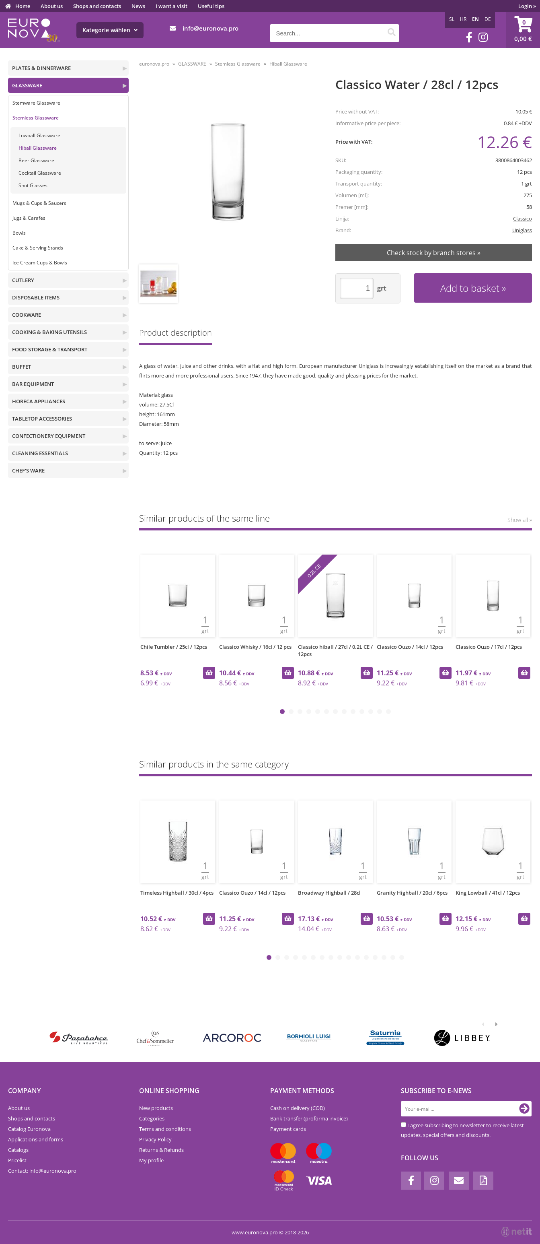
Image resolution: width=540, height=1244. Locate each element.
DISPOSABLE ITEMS (36, 297)
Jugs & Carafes (28, 218)
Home (22, 6)
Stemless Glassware (35, 117)
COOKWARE (26, 314)
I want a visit (171, 6)
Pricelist (17, 1160)
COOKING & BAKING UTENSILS (49, 332)
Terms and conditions (165, 1129)
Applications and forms (35, 1139)
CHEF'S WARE (28, 470)
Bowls (19, 232)
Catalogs (18, 1149)
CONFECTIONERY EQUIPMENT (48, 435)
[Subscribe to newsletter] (524, 1108)
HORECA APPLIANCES (38, 401)
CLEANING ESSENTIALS (40, 453)
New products (156, 1108)
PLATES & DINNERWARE (41, 68)
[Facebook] (469, 37)
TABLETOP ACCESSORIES (42, 418)
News (138, 6)
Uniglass (522, 230)
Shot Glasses (32, 185)
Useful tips (211, 6)
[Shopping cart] (523, 30)
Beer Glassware (36, 160)
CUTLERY (23, 280)
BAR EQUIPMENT (33, 384)
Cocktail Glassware (39, 172)
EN (475, 19)
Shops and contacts (97, 6)
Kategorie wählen (110, 30)
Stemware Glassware (36, 102)
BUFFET (21, 366)
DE (488, 19)
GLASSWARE (27, 85)
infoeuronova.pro (210, 28)
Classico (522, 218)
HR (463, 19)
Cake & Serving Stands (37, 247)
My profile (151, 1160)
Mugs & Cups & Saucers (39, 203)
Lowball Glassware (39, 135)
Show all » (519, 520)
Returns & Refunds (161, 1149)
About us (52, 6)
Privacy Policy (155, 1139)
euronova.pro (154, 63)
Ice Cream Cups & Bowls (39, 262)
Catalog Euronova (29, 1129)
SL (451, 19)
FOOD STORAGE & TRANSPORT (49, 349)
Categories (151, 1118)
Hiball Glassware (37, 147)
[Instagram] (483, 37)
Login (527, 6)
